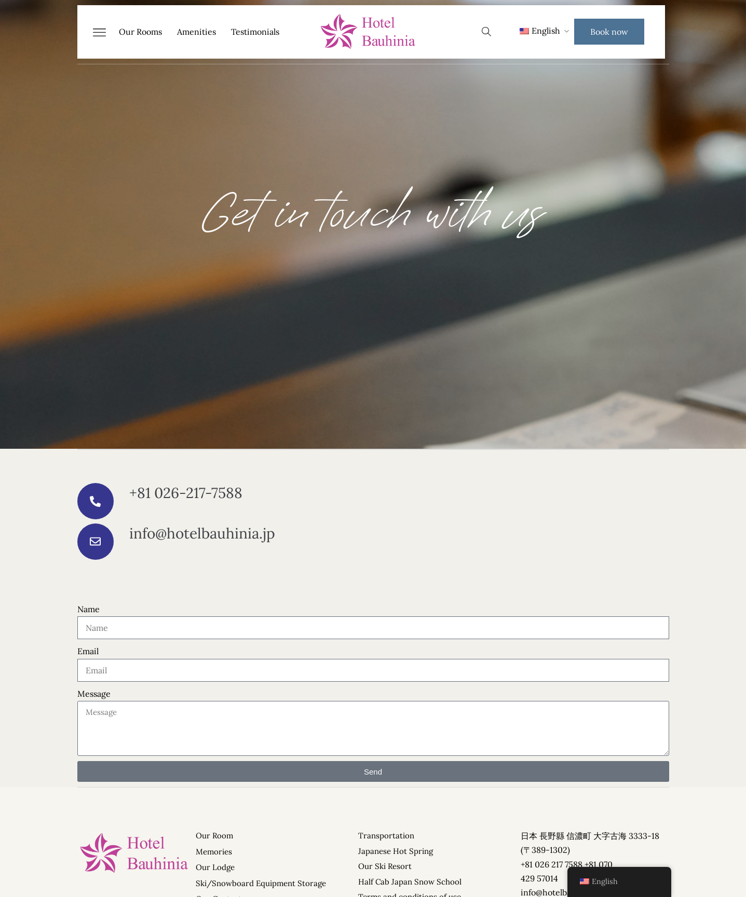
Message (94, 693)
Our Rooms (140, 31)
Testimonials (255, 31)
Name (88, 609)
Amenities (196, 31)
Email (88, 651)
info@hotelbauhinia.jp (202, 533)
